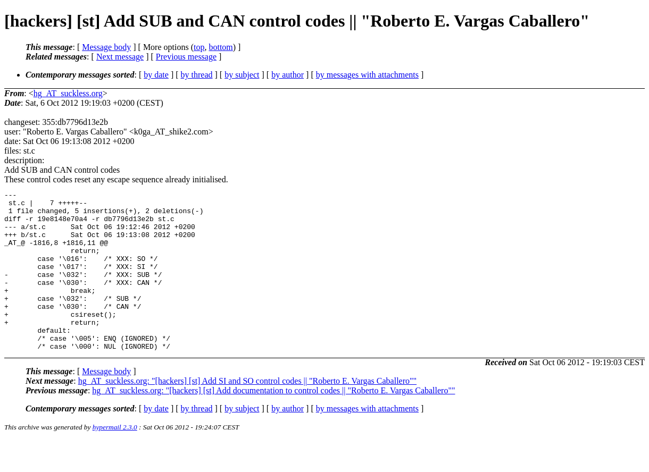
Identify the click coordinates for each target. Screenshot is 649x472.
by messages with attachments (367, 74)
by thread (197, 74)
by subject (241, 74)
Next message (120, 56)
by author (287, 74)
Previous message (186, 56)
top (199, 47)
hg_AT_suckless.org (68, 93)
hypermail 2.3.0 (115, 459)
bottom (220, 47)
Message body (106, 47)
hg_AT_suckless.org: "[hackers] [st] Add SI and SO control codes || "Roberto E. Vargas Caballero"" (247, 412)
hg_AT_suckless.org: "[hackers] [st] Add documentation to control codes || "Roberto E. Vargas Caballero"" (273, 422)
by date (156, 74)
